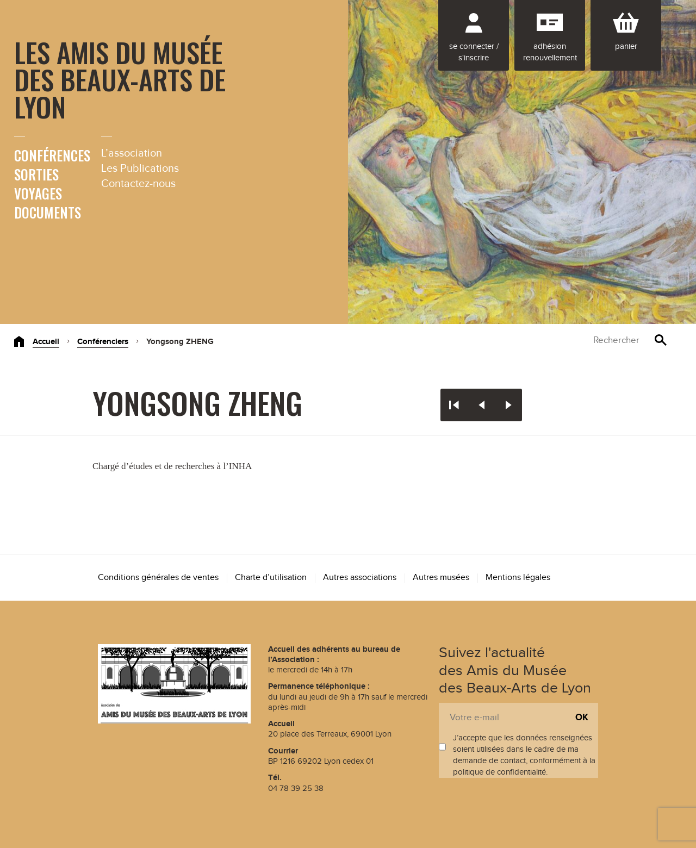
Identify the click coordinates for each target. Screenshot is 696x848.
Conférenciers (102, 341)
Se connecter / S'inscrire (474, 52)
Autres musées (441, 577)
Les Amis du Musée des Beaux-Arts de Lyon (120, 79)
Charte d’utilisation (271, 577)
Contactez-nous (138, 183)
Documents (47, 212)
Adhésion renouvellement (550, 52)
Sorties (36, 174)
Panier (626, 46)
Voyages (38, 193)
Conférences (52, 155)
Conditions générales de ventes (158, 577)
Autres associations (359, 577)
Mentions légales (518, 577)
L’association (131, 153)
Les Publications (140, 168)
